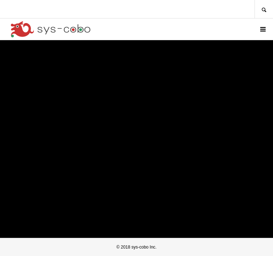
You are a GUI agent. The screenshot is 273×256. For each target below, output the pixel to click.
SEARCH (264, 9)
